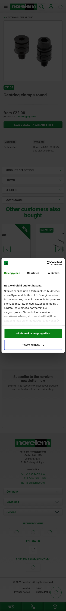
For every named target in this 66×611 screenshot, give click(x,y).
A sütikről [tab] (54, 272)
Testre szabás (33, 344)
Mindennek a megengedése (33, 333)
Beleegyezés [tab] (12, 272)
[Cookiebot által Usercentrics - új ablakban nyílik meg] (47, 263)
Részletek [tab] (33, 272)
